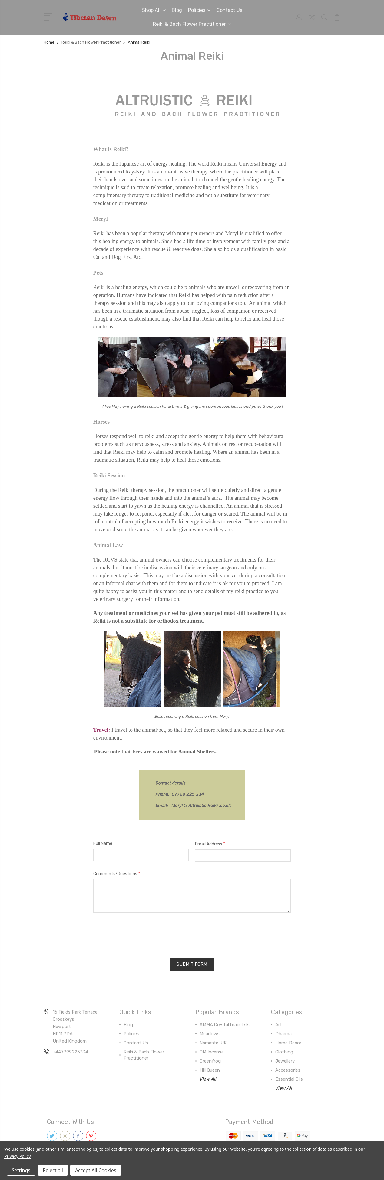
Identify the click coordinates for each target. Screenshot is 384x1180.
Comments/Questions (116, 873)
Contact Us (229, 10)
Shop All (154, 10)
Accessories (287, 1070)
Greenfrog (210, 1060)
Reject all (53, 1170)
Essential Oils (289, 1079)
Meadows (210, 1033)
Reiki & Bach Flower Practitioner (192, 24)
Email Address (210, 844)
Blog (177, 10)
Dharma (283, 1033)
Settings (21, 1170)
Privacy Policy (17, 1156)
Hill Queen (210, 1070)
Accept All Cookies (95, 1170)
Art (278, 1024)
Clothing (284, 1051)
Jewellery (285, 1060)
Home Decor (288, 1042)
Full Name (102, 843)
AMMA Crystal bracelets (225, 1024)
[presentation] (139, 933)
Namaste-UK (213, 1042)
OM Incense (212, 1051)
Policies (199, 10)
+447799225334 (70, 1051)
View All (208, 1079)
